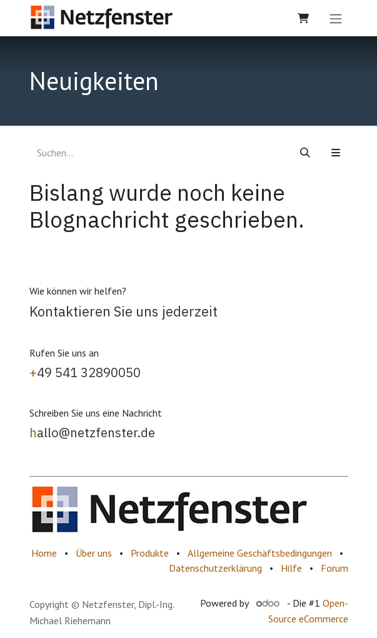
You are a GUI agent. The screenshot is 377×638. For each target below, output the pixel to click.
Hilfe (291, 568)
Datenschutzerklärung (215, 568)
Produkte (150, 553)
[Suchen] (305, 153)
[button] (335, 153)
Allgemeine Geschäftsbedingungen (260, 553)
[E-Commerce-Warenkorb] (303, 18)
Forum (334, 568)
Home (44, 553)
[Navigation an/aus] (335, 18)
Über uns (94, 553)
